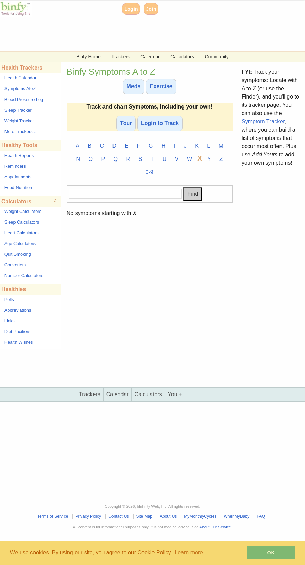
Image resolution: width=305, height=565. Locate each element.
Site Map (144, 516)
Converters (15, 264)
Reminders (15, 166)
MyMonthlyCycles (200, 516)
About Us (168, 516)
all (56, 200)
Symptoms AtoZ (20, 88)
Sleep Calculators (21, 222)
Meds (134, 86)
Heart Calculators (21, 232)
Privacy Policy (88, 516)
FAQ (261, 516)
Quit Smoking (17, 254)
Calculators (182, 56)
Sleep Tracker (18, 110)
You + (175, 394)
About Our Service (215, 527)
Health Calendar (20, 77)
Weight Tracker (19, 120)
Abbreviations (17, 310)
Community (217, 56)
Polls (9, 299)
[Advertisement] (152, 34)
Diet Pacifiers (17, 331)
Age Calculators (20, 243)
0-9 (150, 172)
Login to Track (160, 123)
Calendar (149, 56)
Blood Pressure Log (23, 99)
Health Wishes (18, 342)
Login (131, 9)
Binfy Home (88, 56)
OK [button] (271, 552)
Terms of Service (52, 516)
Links (9, 320)
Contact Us (118, 516)
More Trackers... (20, 131)
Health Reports (19, 155)
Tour (126, 123)
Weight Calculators (22, 211)
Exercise (161, 86)
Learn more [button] (189, 552)
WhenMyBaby (236, 516)
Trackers (120, 56)
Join (151, 9)
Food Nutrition (18, 187)
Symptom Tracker (263, 121)
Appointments (17, 176)
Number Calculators (23, 275)
